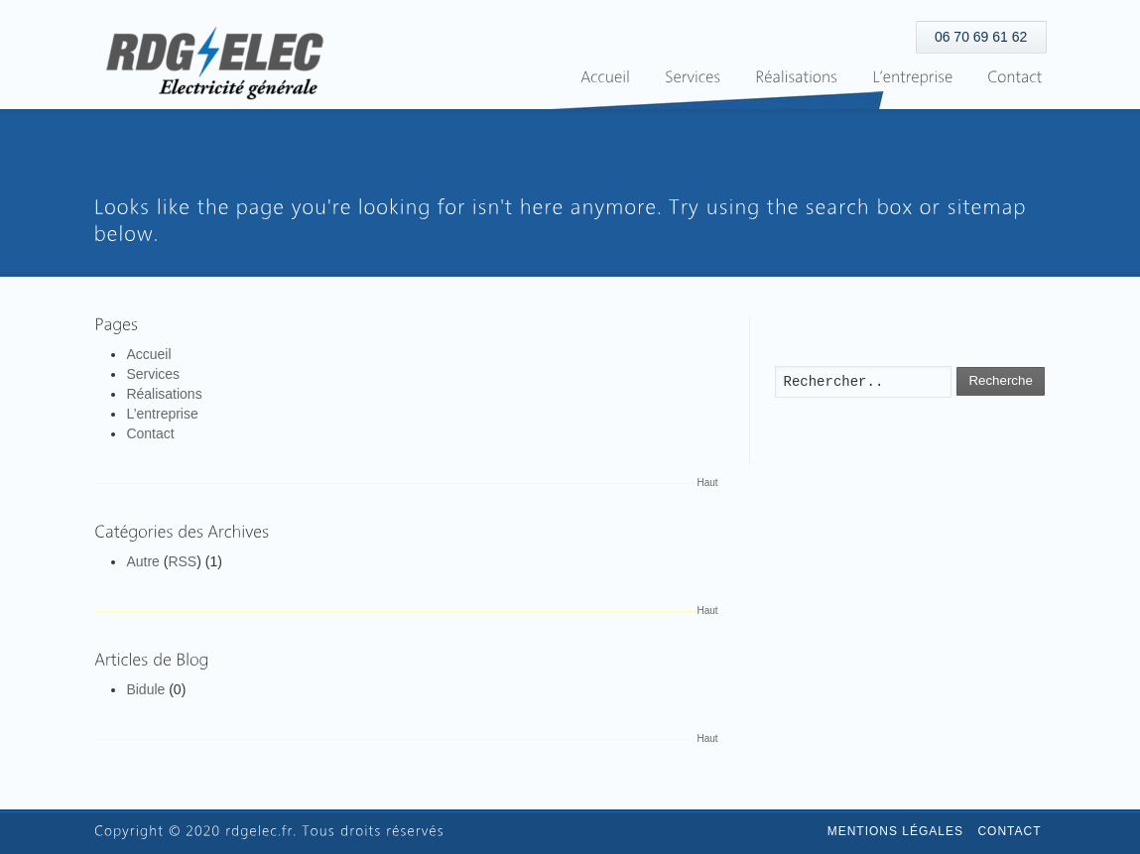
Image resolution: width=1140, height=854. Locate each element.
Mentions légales (895, 831)
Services (153, 374)
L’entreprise (161, 414)
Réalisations (163, 394)
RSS (182, 561)
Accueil (148, 354)
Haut (707, 482)
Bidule (145, 689)
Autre (142, 561)
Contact (150, 433)
